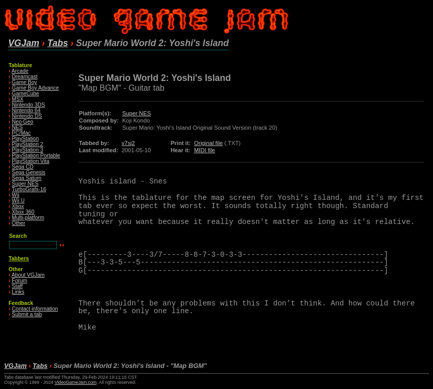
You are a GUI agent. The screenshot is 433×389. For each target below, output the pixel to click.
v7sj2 (128, 143)
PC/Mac (21, 133)
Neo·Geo (22, 122)
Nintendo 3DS (28, 105)
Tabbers (19, 258)
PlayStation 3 (27, 150)
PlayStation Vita (30, 161)
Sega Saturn (27, 178)
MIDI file (204, 150)
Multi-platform (28, 217)
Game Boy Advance (35, 88)
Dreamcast (24, 76)
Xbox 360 (23, 212)
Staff (17, 286)
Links (18, 292)
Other (18, 223)
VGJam (23, 43)
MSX (18, 99)
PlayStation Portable (36, 155)
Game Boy (24, 82)
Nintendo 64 (26, 110)
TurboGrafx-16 (29, 189)
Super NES (25, 184)
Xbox (18, 206)
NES (17, 127)
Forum (19, 280)
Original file (208, 143)
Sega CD (22, 167)
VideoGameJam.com (75, 382)
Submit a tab (27, 314)
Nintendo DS (27, 116)
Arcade (20, 71)
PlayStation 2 (27, 144)
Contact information (35, 309)
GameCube (25, 93)
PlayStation (25, 138)
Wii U (18, 200)
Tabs (57, 43)
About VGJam (28, 275)
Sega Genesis (28, 172)
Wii (15, 195)
